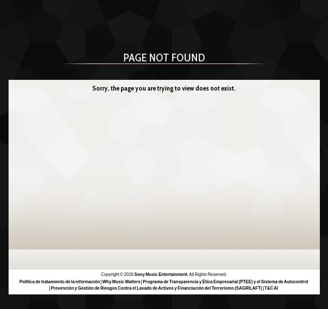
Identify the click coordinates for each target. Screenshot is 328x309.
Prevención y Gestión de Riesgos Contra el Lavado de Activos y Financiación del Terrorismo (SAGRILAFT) (156, 288)
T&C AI (271, 288)
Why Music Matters (121, 281)
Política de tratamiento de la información (59, 281)
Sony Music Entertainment (161, 274)
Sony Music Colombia (68, 16)
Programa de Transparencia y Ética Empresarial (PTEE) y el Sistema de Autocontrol (225, 281)
